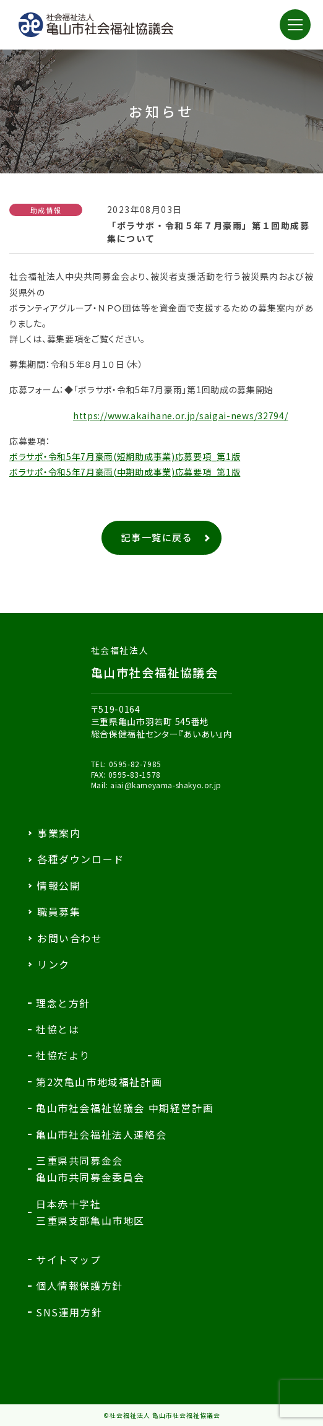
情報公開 (58, 885)
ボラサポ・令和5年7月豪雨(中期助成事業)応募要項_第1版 (124, 472)
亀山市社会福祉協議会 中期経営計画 (124, 1107)
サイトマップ (68, 1259)
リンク (53, 964)
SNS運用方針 (69, 1312)
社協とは (57, 1029)
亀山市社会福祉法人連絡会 (101, 1134)
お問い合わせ (70, 938)
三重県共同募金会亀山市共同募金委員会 (90, 1169)
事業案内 (58, 832)
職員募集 (58, 911)
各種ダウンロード (80, 858)
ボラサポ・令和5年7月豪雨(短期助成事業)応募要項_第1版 (124, 456)
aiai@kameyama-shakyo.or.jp (166, 785)
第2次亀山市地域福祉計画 (99, 1081)
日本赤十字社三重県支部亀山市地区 (90, 1212)
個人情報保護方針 (79, 1285)
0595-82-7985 (135, 764)
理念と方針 (63, 1003)
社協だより (63, 1055)
